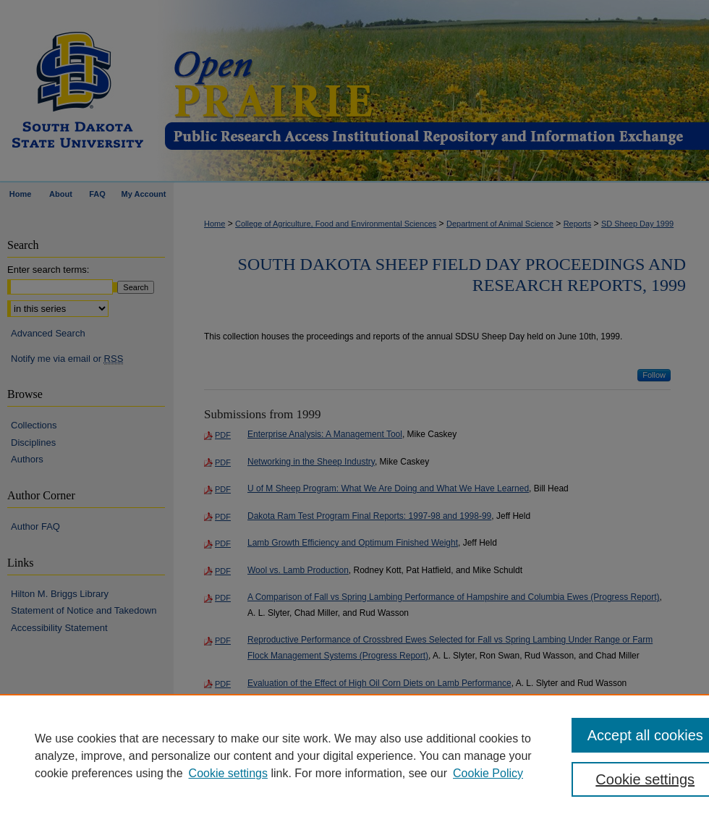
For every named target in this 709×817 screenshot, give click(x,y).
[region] (354, 755)
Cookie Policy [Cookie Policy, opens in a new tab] (488, 773)
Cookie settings (228, 773)
